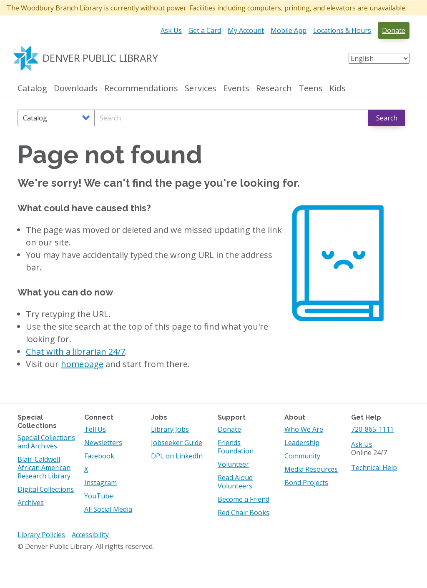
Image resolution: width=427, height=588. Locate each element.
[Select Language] (379, 58)
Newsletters (103, 442)
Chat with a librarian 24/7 (75, 351)
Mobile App (288, 30)
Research (274, 88)
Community (302, 455)
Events (236, 88)
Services (200, 88)
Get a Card (204, 30)
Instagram (100, 482)
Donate (393, 30)
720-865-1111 (372, 429)
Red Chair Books (243, 512)
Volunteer (233, 464)
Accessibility (90, 534)
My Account (246, 30)
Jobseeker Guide (176, 442)
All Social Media (108, 509)
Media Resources (311, 469)
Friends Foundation (236, 446)
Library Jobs (170, 429)
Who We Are (303, 429)
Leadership (301, 442)
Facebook (99, 455)
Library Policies (41, 534)
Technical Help (374, 467)
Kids (337, 88)
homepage (82, 364)
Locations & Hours (342, 30)
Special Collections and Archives (46, 441)
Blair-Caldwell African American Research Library (44, 467)
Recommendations (141, 88)
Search (386, 118)
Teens (311, 88)
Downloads (76, 88)
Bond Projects (306, 482)
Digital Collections (46, 489)
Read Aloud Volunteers (235, 481)
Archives (31, 502)
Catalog (32, 88)
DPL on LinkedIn (177, 455)
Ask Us (171, 30)
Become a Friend (243, 499)
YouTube (98, 495)
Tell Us (95, 429)
